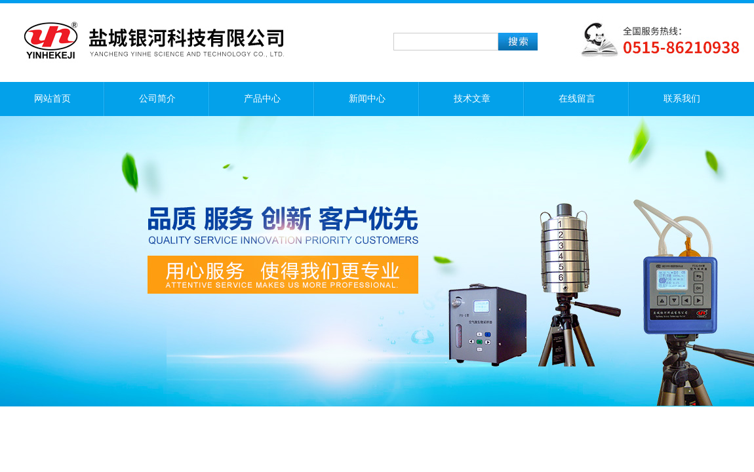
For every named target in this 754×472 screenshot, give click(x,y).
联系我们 (682, 99)
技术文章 (472, 99)
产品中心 (262, 99)
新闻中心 (367, 99)
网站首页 (52, 99)
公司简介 (157, 99)
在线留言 (577, 99)
